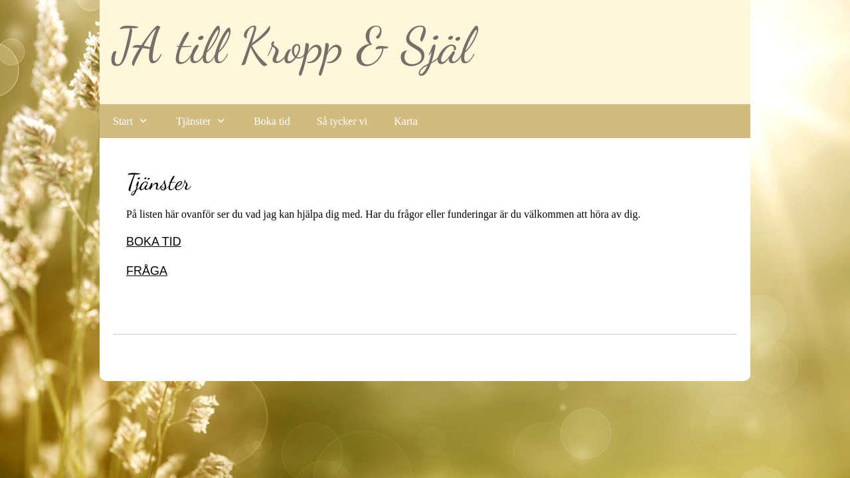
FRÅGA (146, 271)
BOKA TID (153, 241)
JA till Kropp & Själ (293, 45)
